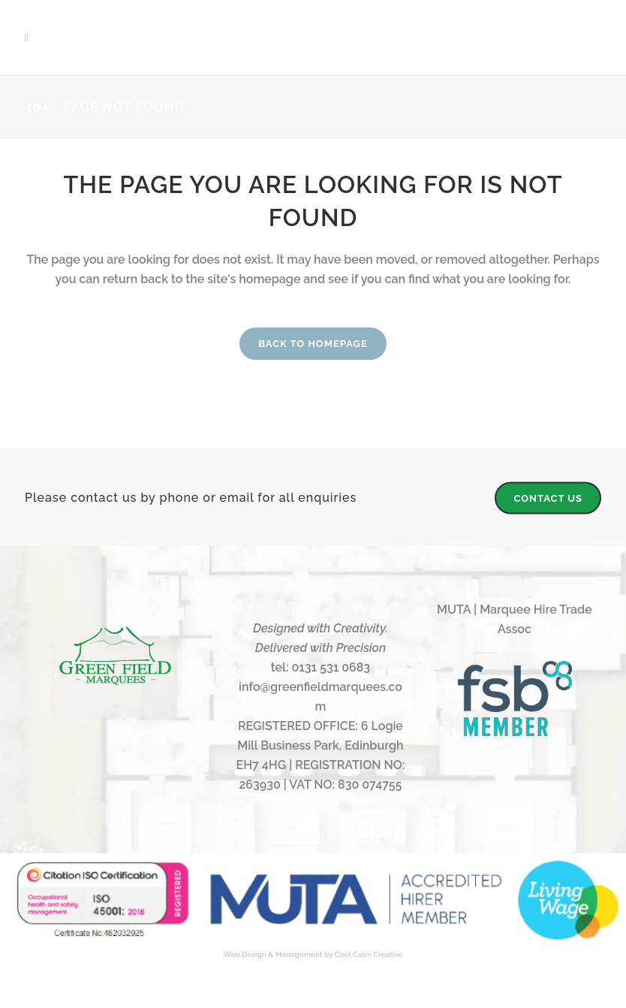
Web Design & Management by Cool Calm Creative (313, 954)
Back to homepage (313, 343)
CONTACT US (547, 497)
